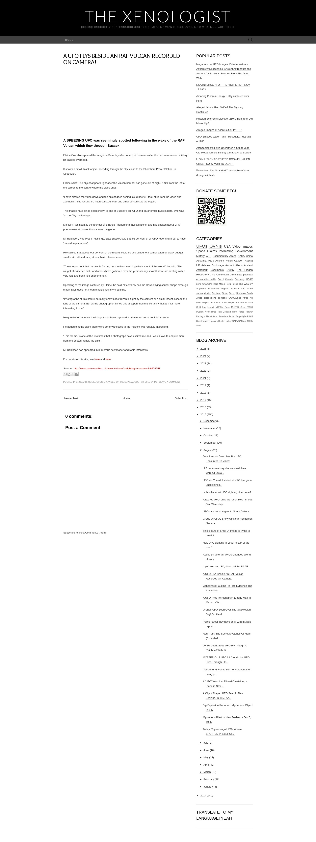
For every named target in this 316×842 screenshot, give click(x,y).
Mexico (207, 293)
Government (244, 251)
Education (213, 288)
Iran (243, 288)
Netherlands (210, 312)
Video (111, 382)
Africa (245, 298)
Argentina (201, 288)
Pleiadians (223, 316)
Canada (229, 279)
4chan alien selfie (206, 279)
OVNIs (91, 382)
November (210, 428)
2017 (203, 399)
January (208, 786)
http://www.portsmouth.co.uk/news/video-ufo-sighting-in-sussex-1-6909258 (117, 368)
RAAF (250, 316)
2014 (203, 795)
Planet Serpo (212, 316)
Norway (249, 312)
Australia (201, 260)
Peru (228, 283)
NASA (241, 255)
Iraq (204, 307)
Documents (217, 269)
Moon (222, 283)
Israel (250, 288)
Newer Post (71, 398)
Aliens (232, 255)
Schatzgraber (202, 321)
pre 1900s (248, 321)
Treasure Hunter (217, 321)
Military (200, 255)
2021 (203, 377)
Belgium (205, 302)
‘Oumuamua (234, 297)
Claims (212, 251)
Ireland (211, 307)
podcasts (248, 274)
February (209, 779)
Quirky (230, 269)
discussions (210, 297)
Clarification (222, 274)
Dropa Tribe (233, 302)
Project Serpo (235, 316)
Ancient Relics (224, 260)
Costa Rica (215, 302)
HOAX (249, 279)
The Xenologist (158, 16)
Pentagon (200, 316)
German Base (246, 302)
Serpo (232, 293)
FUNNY (235, 288)
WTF (208, 255)
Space (200, 251)
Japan (199, 293)
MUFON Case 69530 (242, 307)
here (97, 359)
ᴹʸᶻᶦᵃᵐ (198, 326)
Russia (249, 260)
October (208, 435)
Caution (238, 260)
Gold (198, 307)
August (208, 450)
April (206, 764)
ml (155, 382)
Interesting (226, 251)
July (206, 742)
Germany (239, 279)
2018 (203, 392)
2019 (203, 385)
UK (105, 382)
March (207, 771)
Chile (212, 274)
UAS (240, 321)
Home (69, 40)
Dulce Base (236, 274)
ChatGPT (207, 283)
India (215, 283)
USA (227, 246)
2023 (203, 363)
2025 (203, 348)
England (81, 382)
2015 (203, 414)
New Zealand (224, 312)
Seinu (225, 293)
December (210, 420)
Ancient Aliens (233, 265)
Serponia (241, 293)
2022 (203, 370)
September (210, 442)
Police (235, 283)
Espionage (217, 265)
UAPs (235, 321)
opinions (222, 297)
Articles (205, 265)
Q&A (244, 316)
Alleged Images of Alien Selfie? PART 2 (219, 129)
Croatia (224, 302)
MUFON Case (222, 307)
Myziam (200, 312)
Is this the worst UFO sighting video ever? (227, 492)
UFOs (100, 382)
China (249, 255)
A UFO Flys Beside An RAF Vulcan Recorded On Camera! (121, 59)
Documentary (220, 255)
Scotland (216, 293)
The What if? (246, 283)
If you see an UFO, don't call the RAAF (225, 566)
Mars (211, 260)
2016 (203, 407)
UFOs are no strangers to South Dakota (226, 511)
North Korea (238, 312)
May (206, 757)
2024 (203, 355)
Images (247, 246)
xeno (198, 283)
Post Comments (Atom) (93, 532)
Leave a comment (169, 382)
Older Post (181, 398)
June (206, 750)
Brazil (220, 279)
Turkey (228, 321)
